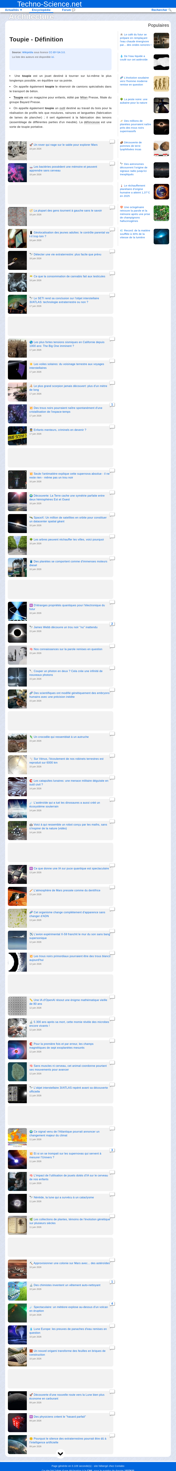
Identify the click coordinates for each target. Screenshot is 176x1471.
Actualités (14, 9)
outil (62, 108)
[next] (60, 1454)
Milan (84, 97)
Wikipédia (27, 52)
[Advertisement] (60, 195)
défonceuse (92, 122)
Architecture (31, 16)
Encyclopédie (41, 9)
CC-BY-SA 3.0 (57, 52)
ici (52, 57)
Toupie (18, 97)
